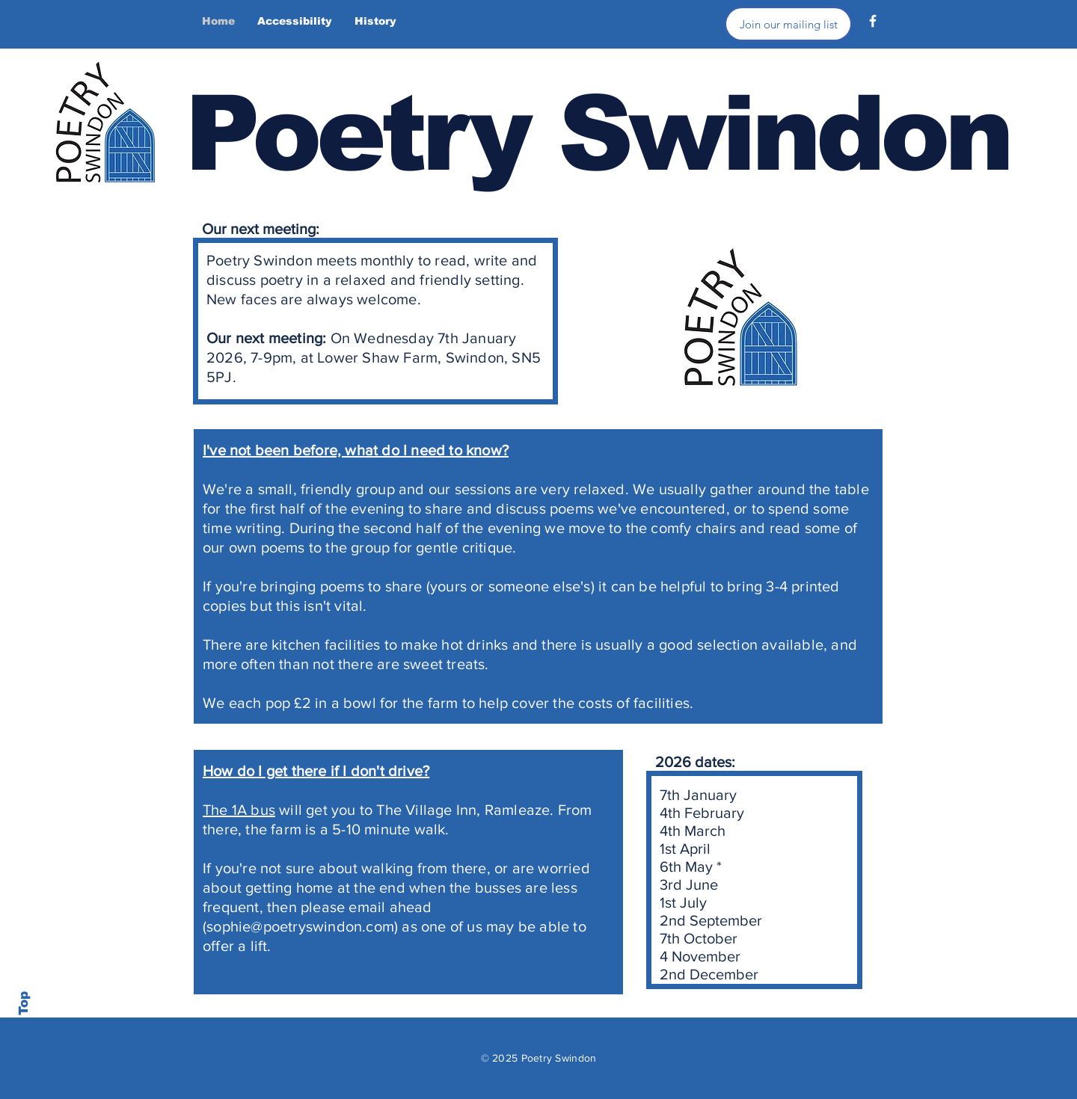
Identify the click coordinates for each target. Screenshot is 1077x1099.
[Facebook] (873, 21)
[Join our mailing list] (788, 24)
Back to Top (23, 1032)
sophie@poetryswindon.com (300, 926)
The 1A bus (239, 809)
